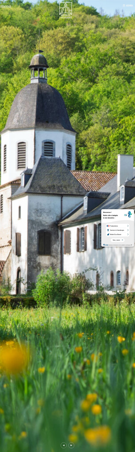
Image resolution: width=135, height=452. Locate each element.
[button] (64, 445)
